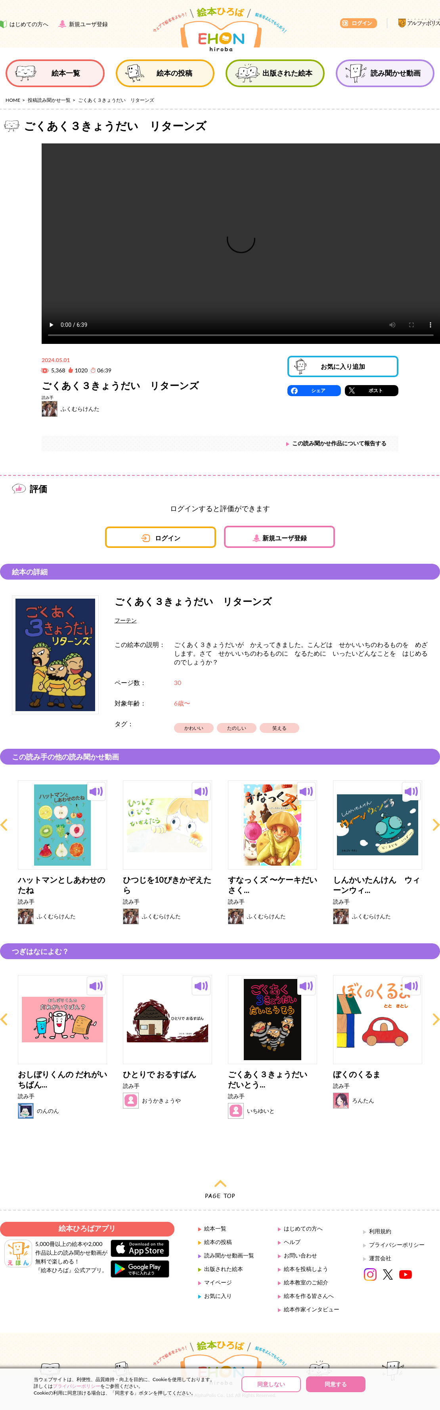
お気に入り (218, 1295)
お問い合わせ (300, 1255)
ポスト (376, 390)
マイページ (218, 1282)
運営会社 (380, 1258)
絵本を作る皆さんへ (309, 1295)
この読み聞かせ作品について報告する (339, 443)
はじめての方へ (303, 1228)
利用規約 (380, 1231)
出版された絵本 (223, 1268)
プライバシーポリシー (397, 1244)
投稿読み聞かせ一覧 (49, 100)
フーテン (126, 620)
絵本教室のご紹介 (306, 1282)
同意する (336, 1384)
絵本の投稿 (218, 1241)
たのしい (236, 728)
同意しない (271, 1384)
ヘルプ (292, 1241)
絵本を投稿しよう (306, 1268)
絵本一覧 (215, 1228)
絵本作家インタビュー (311, 1309)
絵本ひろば (220, 29)
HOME (13, 100)
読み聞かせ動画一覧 (229, 1255)
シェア (318, 390)
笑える (279, 728)
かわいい (193, 728)
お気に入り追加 (343, 366)
